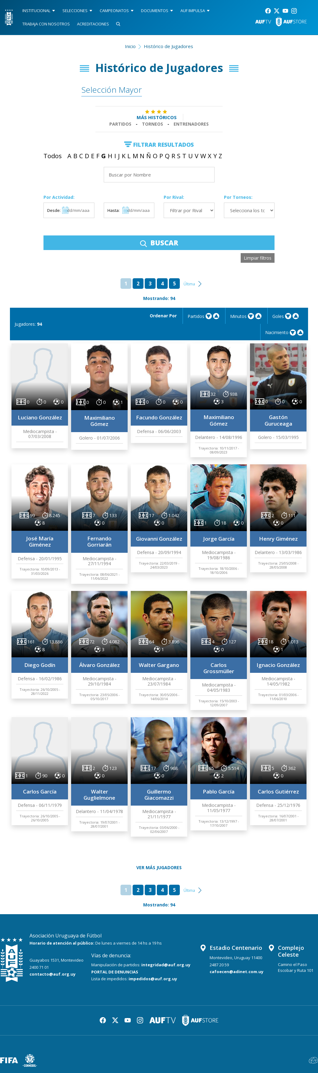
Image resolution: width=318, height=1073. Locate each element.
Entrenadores (191, 124)
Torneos (152, 124)
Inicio (130, 46)
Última (189, 284)
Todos (52, 156)
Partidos (120, 124)
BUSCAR (159, 242)
